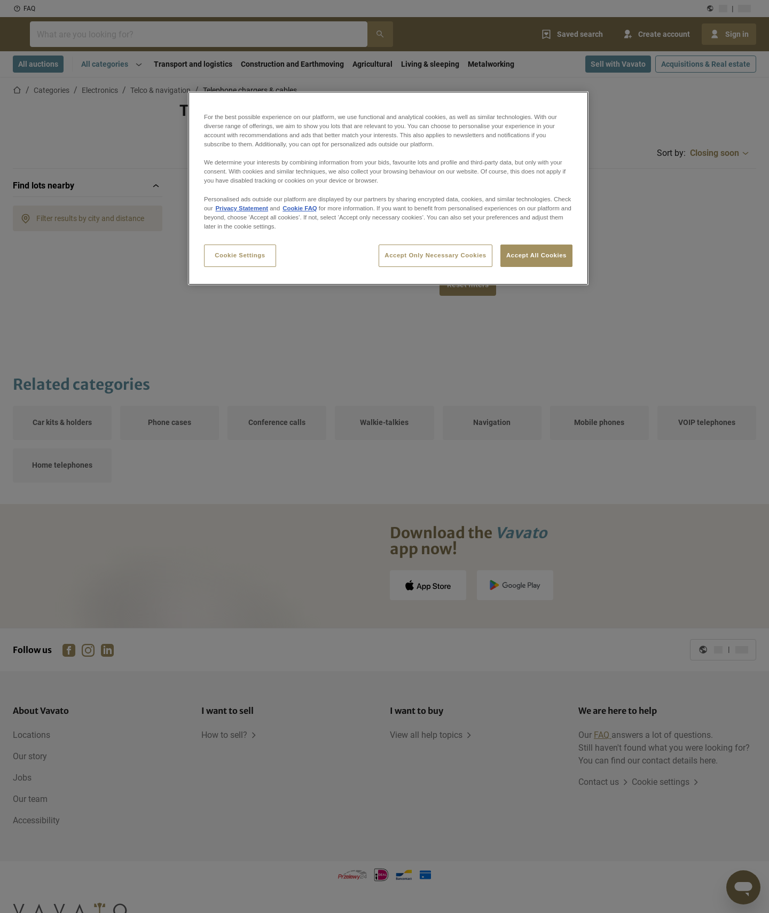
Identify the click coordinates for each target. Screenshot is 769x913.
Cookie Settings (240, 255)
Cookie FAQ (300, 208)
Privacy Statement (241, 208)
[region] (388, 188)
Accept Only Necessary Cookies (435, 255)
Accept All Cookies (536, 255)
